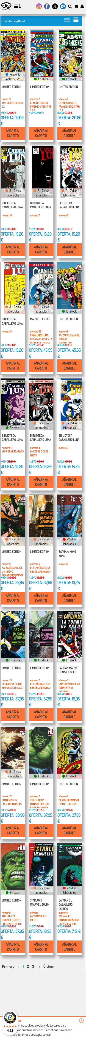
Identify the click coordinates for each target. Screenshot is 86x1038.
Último (48, 966)
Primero (8, 966)
